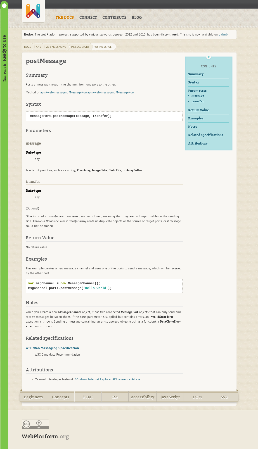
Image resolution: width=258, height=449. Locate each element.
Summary (196, 74)
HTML (88, 397)
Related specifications (205, 135)
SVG (225, 397)
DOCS (27, 46)
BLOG (137, 17)
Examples (196, 118)
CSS (114, 397)
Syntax (193, 82)
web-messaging (56, 46)
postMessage (103, 46)
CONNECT (88, 17)
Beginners (33, 397)
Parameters (197, 91)
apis (38, 46)
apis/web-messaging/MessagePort (63, 92)
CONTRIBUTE (114, 17)
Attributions (198, 143)
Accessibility (142, 397)
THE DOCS (65, 17)
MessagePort (80, 46)
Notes (192, 127)
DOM (197, 397)
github (223, 34)
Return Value (198, 110)
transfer (198, 101)
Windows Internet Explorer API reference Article (107, 379)
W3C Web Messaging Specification (52, 348)
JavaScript (170, 397)
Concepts (60, 397)
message (198, 95)
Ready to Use (4, 48)
